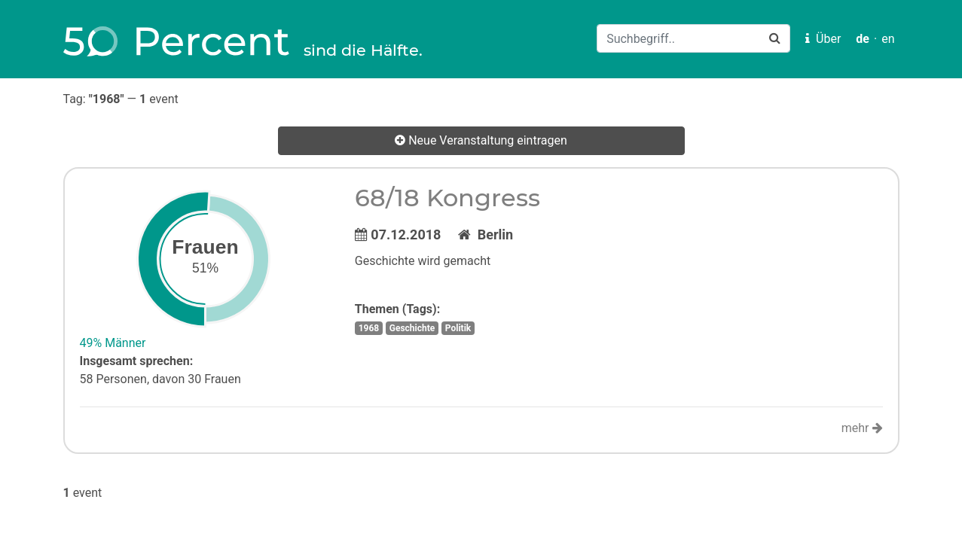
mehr (862, 428)
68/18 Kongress (447, 197)
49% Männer (113, 343)
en (887, 39)
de (862, 39)
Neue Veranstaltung (481, 141)
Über (823, 39)
